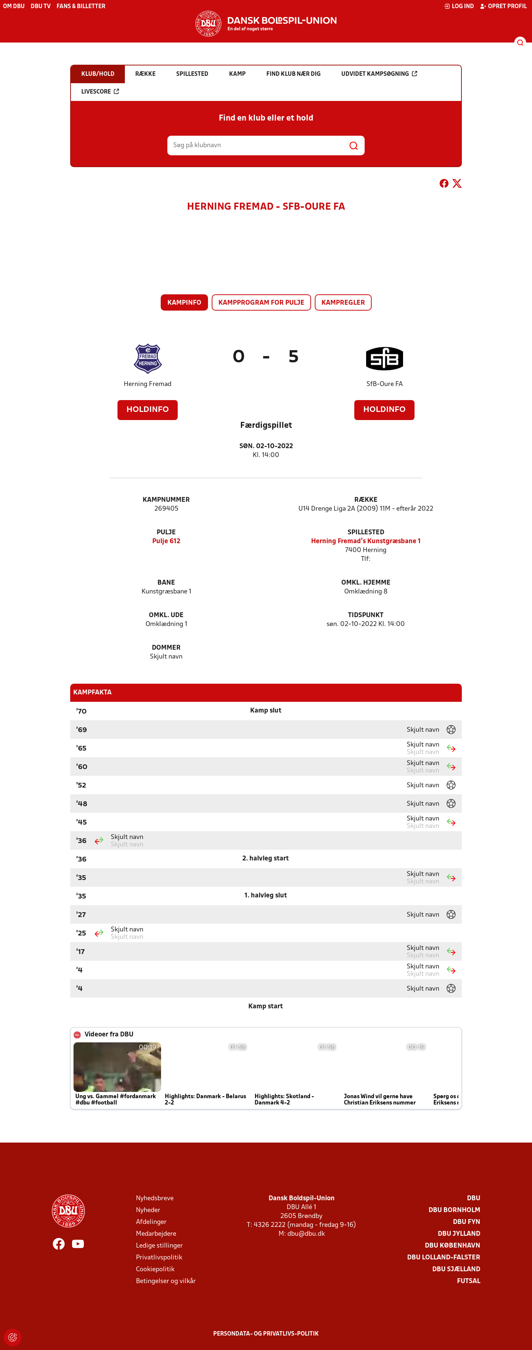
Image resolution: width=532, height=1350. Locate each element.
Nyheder (148, 1210)
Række (366, 500)
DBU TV (41, 6)
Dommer (166, 648)
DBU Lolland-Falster (443, 1258)
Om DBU (14, 6)
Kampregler (343, 303)
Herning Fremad (147, 384)
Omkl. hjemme (366, 583)
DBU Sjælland (456, 1269)
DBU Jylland (459, 1234)
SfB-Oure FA (384, 384)
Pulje (166, 532)
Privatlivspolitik (159, 1258)
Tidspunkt (365, 615)
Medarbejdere (156, 1234)
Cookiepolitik (155, 1269)
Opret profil (503, 6)
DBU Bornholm (454, 1210)
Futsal (468, 1281)
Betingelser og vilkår (166, 1281)
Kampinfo (184, 303)
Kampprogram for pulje (261, 303)
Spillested (366, 532)
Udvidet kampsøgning (379, 74)
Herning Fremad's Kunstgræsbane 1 (366, 541)
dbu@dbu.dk (306, 1234)
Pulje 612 (166, 541)
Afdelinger (151, 1222)
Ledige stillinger (159, 1246)
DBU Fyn (466, 1222)
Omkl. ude (166, 615)
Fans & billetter (81, 6)
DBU (473, 1198)
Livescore (100, 92)
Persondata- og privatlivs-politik (266, 1334)
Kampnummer (166, 500)
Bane (166, 583)
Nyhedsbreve (155, 1198)
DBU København (452, 1246)
